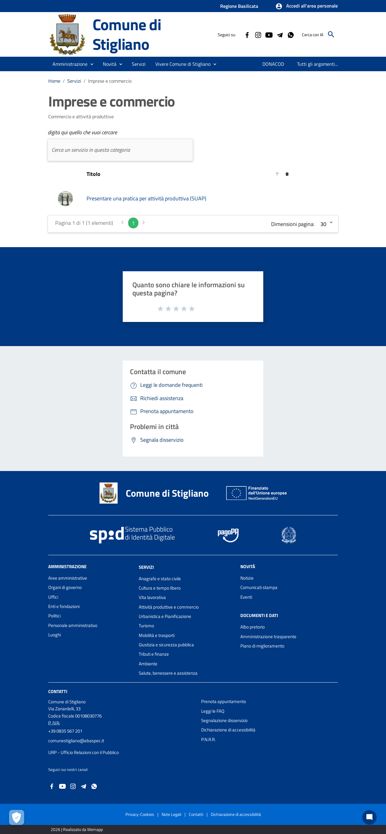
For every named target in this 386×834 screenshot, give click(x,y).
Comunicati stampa (258, 587)
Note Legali (171, 814)
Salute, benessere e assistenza (168, 673)
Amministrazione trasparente (268, 636)
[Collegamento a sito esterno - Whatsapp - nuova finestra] (290, 34)
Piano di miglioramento (262, 645)
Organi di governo (65, 587)
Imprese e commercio (109, 80)
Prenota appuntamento (223, 701)
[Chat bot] (369, 817)
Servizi (74, 80)
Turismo (146, 625)
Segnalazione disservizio (224, 720)
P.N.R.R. (208, 739)
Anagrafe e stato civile (160, 578)
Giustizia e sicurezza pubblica (166, 644)
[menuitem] (273, 64)
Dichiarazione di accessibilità (228, 729)
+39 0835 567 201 (65, 730)
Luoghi (54, 634)
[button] (306, 6)
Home (54, 80)
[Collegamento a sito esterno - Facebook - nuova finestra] (247, 34)
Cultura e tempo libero (160, 587)
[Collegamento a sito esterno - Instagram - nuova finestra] (257, 34)
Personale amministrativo (72, 625)
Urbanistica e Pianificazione (165, 616)
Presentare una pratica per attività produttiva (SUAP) (146, 198)
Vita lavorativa (152, 597)
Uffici (53, 597)
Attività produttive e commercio (169, 606)
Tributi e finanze (154, 654)
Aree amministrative (67, 578)
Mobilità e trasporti (157, 635)
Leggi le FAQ (212, 711)
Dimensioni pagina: (293, 224)
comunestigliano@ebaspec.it (76, 740)
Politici (54, 615)
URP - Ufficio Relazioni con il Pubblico (83, 752)
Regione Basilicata (239, 6)
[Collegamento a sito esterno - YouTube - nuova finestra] (268, 34)
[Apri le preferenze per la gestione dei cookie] (16, 817)
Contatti (57, 691)
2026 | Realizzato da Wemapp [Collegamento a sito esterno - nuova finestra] (77, 829)
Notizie (247, 578)
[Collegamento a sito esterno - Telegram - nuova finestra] (279, 34)
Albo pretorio (252, 626)
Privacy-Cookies (139, 814)
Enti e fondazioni (64, 606)
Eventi (246, 597)
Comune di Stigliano (127, 34)
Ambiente (148, 663)
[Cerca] (331, 34)
